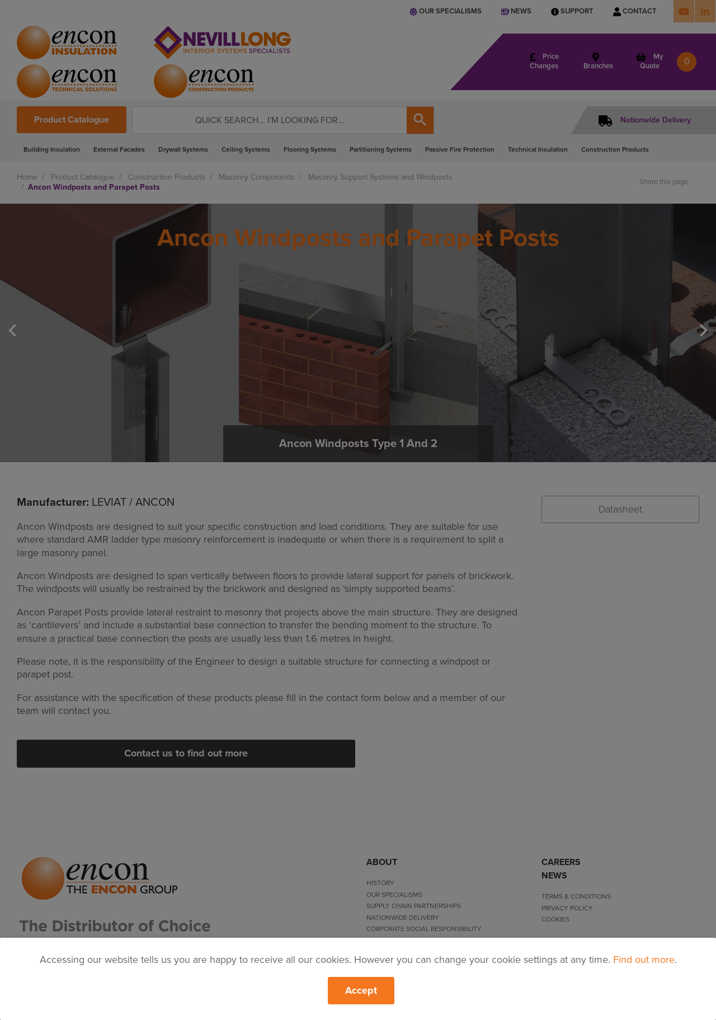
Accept (361, 990)
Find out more (644, 959)
